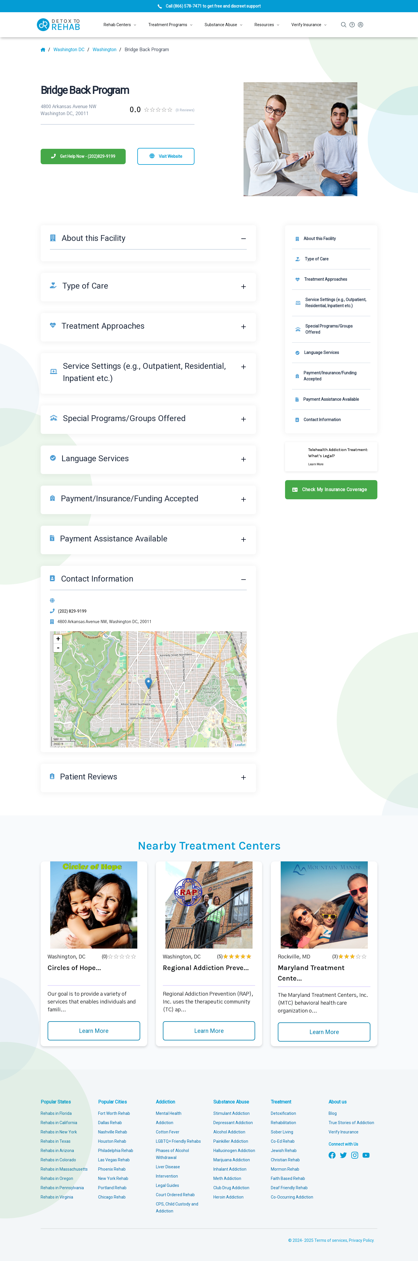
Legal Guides (167, 1185)
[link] (331, 259)
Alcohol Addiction (229, 1132)
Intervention (167, 1176)
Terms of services (330, 1240)
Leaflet (240, 745)
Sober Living (282, 1132)
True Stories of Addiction (351, 1122)
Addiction (165, 1102)
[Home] (45, 49)
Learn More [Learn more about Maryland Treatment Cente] (324, 1032)
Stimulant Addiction (231, 1113)
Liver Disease (168, 1167)
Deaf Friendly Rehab (289, 1187)
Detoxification (283, 1113)
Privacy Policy (361, 1240)
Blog (333, 1113)
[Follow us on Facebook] (332, 1154)
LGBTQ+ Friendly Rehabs (178, 1141)
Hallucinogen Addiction (234, 1150)
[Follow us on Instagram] (354, 1154)
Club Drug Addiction (231, 1187)
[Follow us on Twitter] (343, 1154)
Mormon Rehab (285, 1169)
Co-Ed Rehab (283, 1141)
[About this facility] (331, 238)
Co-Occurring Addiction (292, 1197)
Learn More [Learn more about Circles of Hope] (94, 1030)
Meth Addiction (227, 1178)
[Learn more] (331, 456)
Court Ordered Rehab (175, 1194)
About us (338, 1102)
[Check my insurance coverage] (331, 489)
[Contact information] (331, 419)
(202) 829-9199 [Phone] (72, 611)
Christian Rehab (285, 1160)
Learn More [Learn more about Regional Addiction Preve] (209, 1030)
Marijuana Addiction (231, 1160)
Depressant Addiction (233, 1122)
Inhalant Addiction (229, 1169)
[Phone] (83, 156)
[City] (107, 49)
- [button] (58, 648)
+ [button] (58, 639)
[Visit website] (165, 156)
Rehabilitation (283, 1122)
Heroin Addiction (228, 1197)
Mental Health (168, 1113)
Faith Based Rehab (288, 1178)
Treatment (281, 1102)
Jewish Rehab (284, 1150)
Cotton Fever (167, 1132)
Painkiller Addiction (230, 1141)
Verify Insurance (343, 1132)
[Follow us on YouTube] (366, 1154)
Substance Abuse (231, 1102)
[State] (71, 49)
